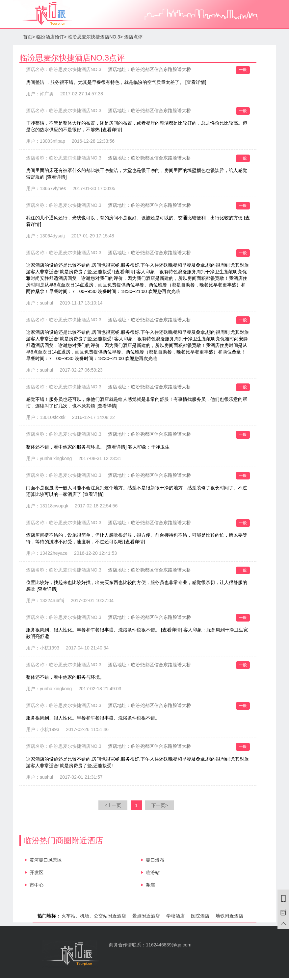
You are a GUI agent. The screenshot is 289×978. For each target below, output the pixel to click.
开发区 (36, 872)
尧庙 (150, 885)
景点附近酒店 (146, 915)
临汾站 (153, 872)
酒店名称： (63, 69)
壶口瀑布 (155, 860)
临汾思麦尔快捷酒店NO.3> (95, 36)
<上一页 (113, 805)
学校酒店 (175, 915)
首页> (29, 36)
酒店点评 (133, 36)
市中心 (36, 885)
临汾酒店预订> (51, 36)
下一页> (159, 805)
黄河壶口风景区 (46, 860)
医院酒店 (200, 915)
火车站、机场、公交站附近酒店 (94, 915)
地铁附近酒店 (229, 915)
